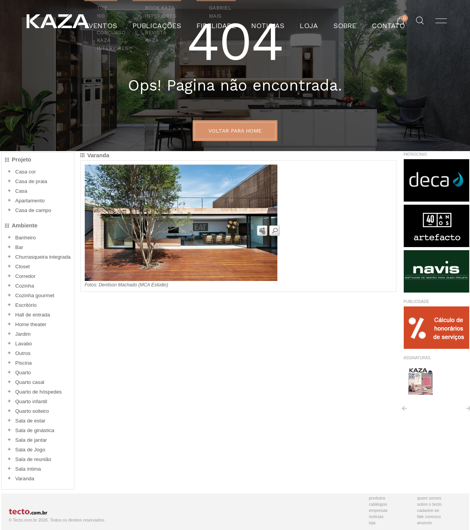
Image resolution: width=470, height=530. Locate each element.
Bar (19, 247)
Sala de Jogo (30, 450)
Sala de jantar (31, 440)
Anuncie (424, 522)
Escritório (26, 305)
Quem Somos (429, 498)
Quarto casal (30, 382)
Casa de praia (31, 181)
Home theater (31, 324)
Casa (21, 191)
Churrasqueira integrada (43, 257)
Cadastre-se (428, 510)
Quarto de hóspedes (38, 392)
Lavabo (23, 344)
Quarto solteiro (32, 411)
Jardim (23, 334)
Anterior (404, 411)
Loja (372, 522)
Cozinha (24, 286)
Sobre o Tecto (429, 504)
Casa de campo (33, 210)
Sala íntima (28, 469)
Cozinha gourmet (35, 295)
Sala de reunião (33, 459)
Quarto (23, 372)
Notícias (376, 516)
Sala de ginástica (35, 430)
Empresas (378, 510)
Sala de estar (30, 421)
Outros (23, 353)
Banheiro (25, 238)
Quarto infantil (31, 401)
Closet (22, 266)
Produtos (377, 498)
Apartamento (30, 201)
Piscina (23, 363)
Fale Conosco (429, 516)
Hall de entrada (32, 315)
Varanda (24, 478)
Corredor (25, 276)
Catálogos (378, 504)
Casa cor (25, 172)
